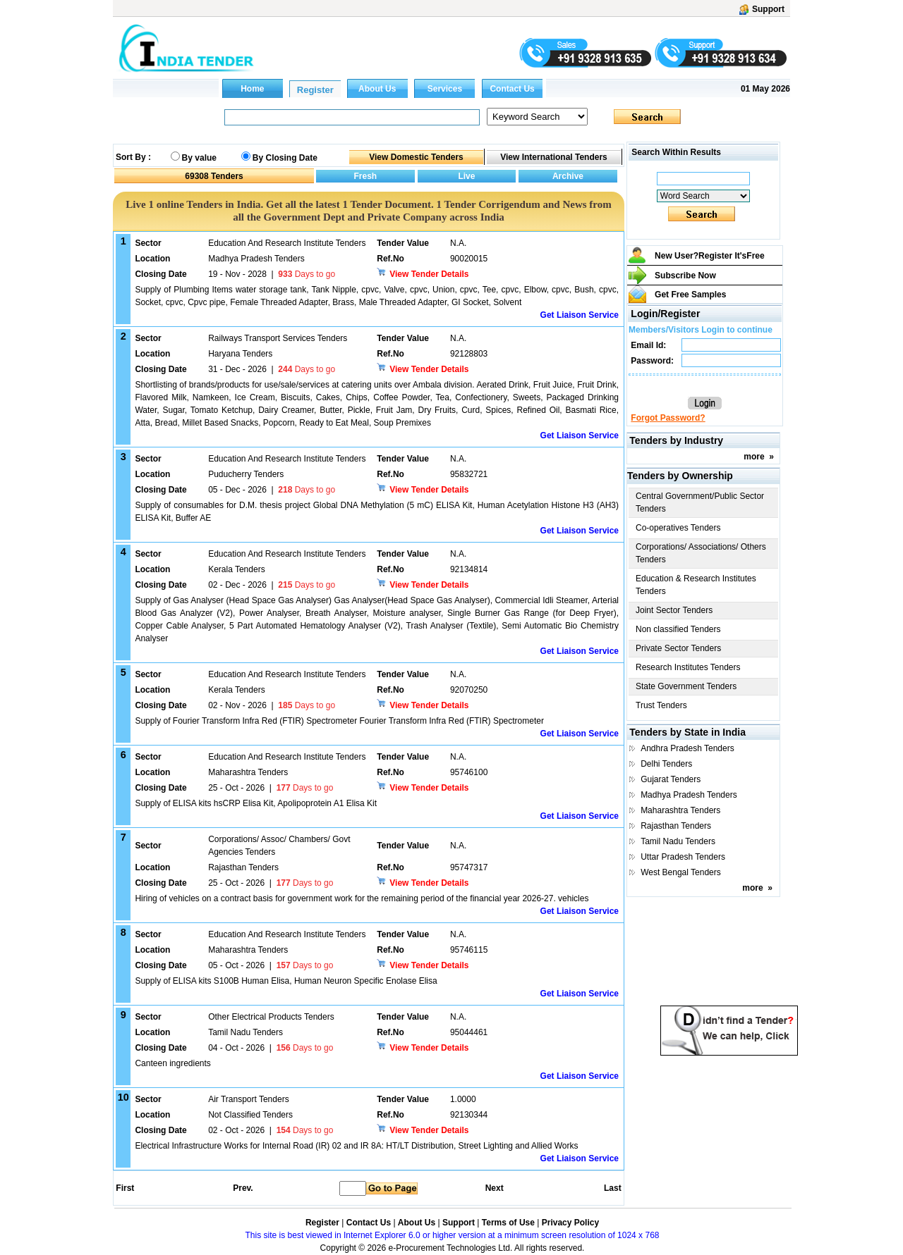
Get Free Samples (690, 294)
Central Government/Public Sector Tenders (700, 502)
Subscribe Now (685, 275)
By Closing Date (285, 158)
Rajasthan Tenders (676, 826)
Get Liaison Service (579, 315)
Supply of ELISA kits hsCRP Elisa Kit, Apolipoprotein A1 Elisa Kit (256, 803)
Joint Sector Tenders (674, 610)
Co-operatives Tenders (678, 528)
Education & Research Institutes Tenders (696, 585)
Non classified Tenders (678, 629)
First (124, 1188)
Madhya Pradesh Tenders (689, 795)
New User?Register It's (710, 256)
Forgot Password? (668, 418)
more (754, 457)
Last (613, 1188)
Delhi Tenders (666, 764)
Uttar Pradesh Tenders (683, 857)
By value (199, 158)
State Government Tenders (686, 686)
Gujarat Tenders (671, 779)
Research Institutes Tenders (688, 667)
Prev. (243, 1188)
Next (494, 1188)
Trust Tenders (661, 705)
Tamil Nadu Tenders (678, 841)
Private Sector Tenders (678, 648)
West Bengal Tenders (681, 872)
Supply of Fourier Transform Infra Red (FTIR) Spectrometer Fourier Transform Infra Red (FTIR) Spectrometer (339, 721)
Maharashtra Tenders (680, 810)
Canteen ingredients (172, 1063)
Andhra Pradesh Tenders (687, 748)
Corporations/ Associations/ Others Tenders (701, 553)
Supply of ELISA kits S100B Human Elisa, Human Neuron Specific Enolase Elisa (286, 981)
